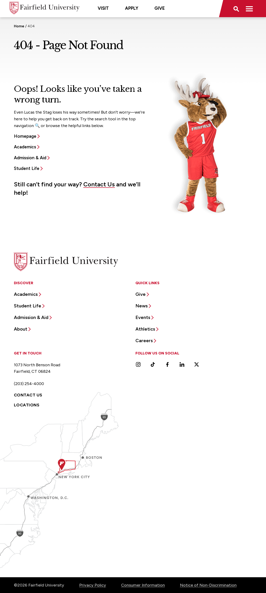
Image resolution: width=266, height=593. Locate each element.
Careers (144, 340)
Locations (26, 405)
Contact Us (99, 184)
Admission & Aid (30, 157)
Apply (131, 8)
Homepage (25, 136)
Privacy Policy (92, 585)
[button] (235, 8)
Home (19, 26)
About (20, 329)
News (141, 306)
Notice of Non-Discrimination (208, 585)
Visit (103, 8)
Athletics (145, 329)
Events (142, 317)
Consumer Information (143, 585)
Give (159, 8)
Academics (25, 147)
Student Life (26, 168)
